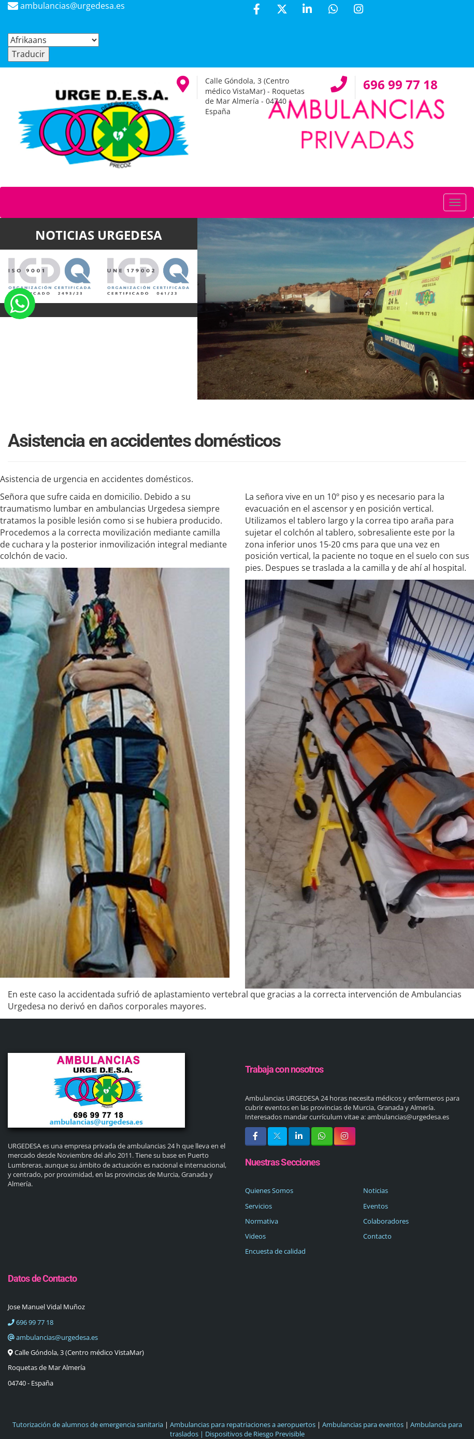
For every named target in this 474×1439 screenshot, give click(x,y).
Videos (255, 1236)
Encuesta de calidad (275, 1251)
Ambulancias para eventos (363, 1424)
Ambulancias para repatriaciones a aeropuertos (242, 1424)
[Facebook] (256, 10)
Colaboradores (386, 1221)
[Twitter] (282, 10)
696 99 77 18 (30, 1322)
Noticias (375, 1190)
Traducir (28, 54)
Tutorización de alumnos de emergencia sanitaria (87, 1424)
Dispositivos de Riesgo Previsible (254, 1433)
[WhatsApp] (333, 10)
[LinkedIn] (307, 10)
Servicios (258, 1206)
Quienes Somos (269, 1190)
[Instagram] (358, 10)
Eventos (375, 1206)
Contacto (377, 1236)
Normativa (261, 1221)
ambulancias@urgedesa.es (53, 1337)
